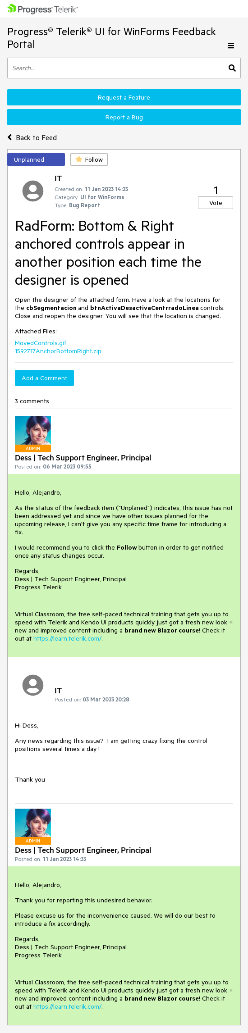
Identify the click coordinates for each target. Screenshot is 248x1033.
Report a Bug (124, 117)
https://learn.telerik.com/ (67, 638)
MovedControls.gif (40, 343)
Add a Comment (44, 378)
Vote (215, 203)
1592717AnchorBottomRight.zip (58, 351)
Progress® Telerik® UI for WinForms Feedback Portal (111, 37)
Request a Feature (124, 97)
